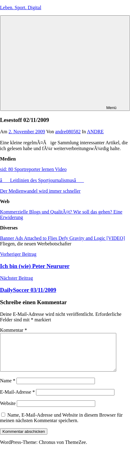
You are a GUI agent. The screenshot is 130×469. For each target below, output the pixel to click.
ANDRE (95, 131)
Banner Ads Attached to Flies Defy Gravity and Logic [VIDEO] (62, 238)
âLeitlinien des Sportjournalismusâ (42, 180)
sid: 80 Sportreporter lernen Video (33, 169)
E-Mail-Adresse (17, 399)
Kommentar (13, 330)
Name (7, 388)
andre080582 (68, 131)
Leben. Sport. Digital (20, 7)
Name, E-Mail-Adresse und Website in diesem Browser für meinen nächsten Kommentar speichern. (61, 425)
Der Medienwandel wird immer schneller (40, 191)
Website (8, 410)
